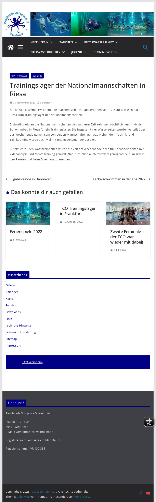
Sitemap (11, 339)
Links (9, 319)
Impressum (13, 345)
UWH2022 (37, 75)
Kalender (12, 292)
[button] (51, 42)
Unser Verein (38, 42)
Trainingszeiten (105, 52)
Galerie (10, 285)
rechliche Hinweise (18, 325)
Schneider (46, 102)
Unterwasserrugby (99, 42)
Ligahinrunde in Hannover (28, 179)
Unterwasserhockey (44, 52)
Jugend (76, 52)
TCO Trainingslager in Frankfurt (78, 211)
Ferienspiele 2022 (26, 231)
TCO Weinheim (32, 362)
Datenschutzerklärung (21, 332)
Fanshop (11, 305)
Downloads (13, 312)
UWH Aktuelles (19, 75)
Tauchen (66, 42)
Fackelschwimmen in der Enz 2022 (121, 179)
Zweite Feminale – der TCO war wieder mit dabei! (127, 237)
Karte (9, 299)
